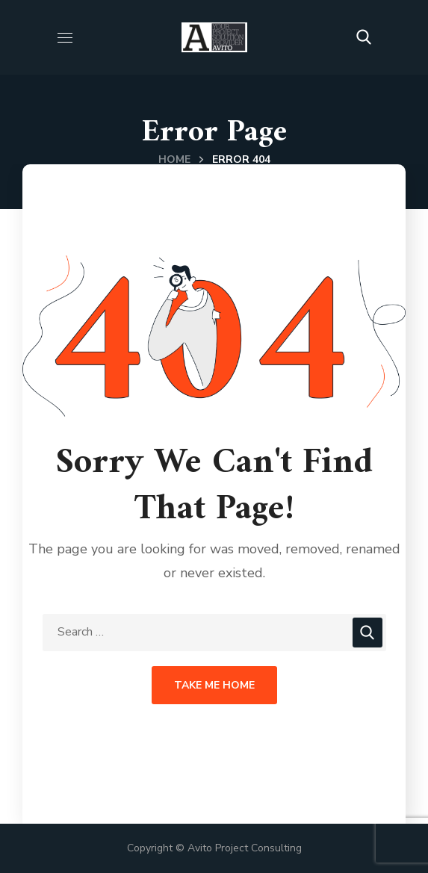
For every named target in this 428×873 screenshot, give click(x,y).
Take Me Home (214, 685)
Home (174, 159)
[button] (363, 37)
